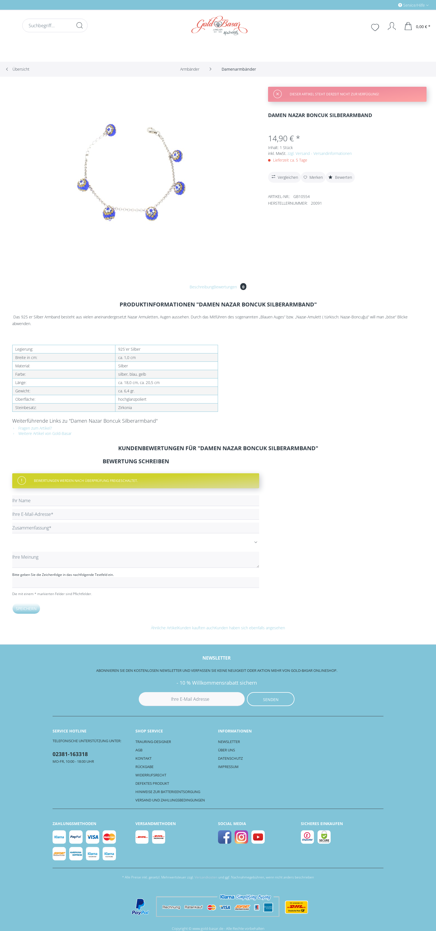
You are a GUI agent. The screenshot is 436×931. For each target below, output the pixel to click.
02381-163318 (70, 754)
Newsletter (229, 741)
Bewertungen (230, 286)
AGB (138, 749)
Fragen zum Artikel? (32, 428)
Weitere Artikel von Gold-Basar (41, 433)
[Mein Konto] (389, 26)
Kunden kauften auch (196, 627)
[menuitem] (390, 4)
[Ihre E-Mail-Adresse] (135, 514)
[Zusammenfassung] (135, 528)
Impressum (228, 766)
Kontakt (143, 758)
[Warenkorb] (417, 26)
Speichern (26, 608)
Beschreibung (202, 286)
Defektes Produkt (152, 783)
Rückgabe (144, 766)
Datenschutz (230, 758)
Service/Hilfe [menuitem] (412, 5)
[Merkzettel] (376, 26)
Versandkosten (206, 877)
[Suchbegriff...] (55, 25)
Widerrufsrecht (150, 775)
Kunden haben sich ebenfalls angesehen (250, 627)
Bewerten (340, 177)
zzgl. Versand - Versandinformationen (320, 153)
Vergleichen (284, 176)
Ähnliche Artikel (164, 627)
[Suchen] (79, 25)
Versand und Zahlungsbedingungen (170, 800)
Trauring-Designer (153, 741)
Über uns (226, 749)
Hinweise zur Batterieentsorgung (167, 791)
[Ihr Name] (135, 500)
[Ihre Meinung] (135, 560)
